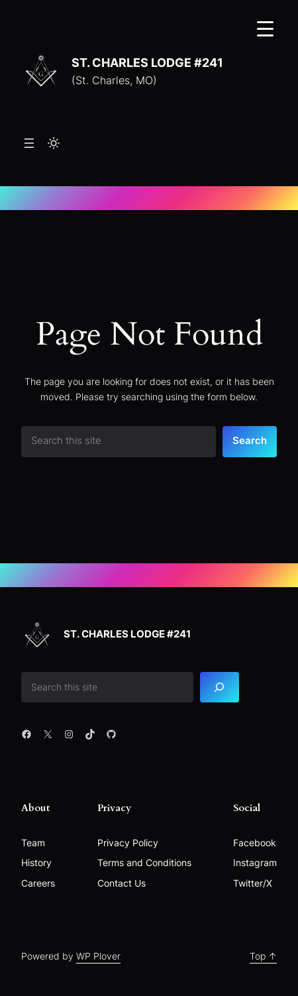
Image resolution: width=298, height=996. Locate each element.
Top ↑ (263, 956)
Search (249, 441)
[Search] (220, 687)
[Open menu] (29, 143)
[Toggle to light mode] (53, 143)
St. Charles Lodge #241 (147, 62)
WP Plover (98, 956)
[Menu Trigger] (265, 28)
